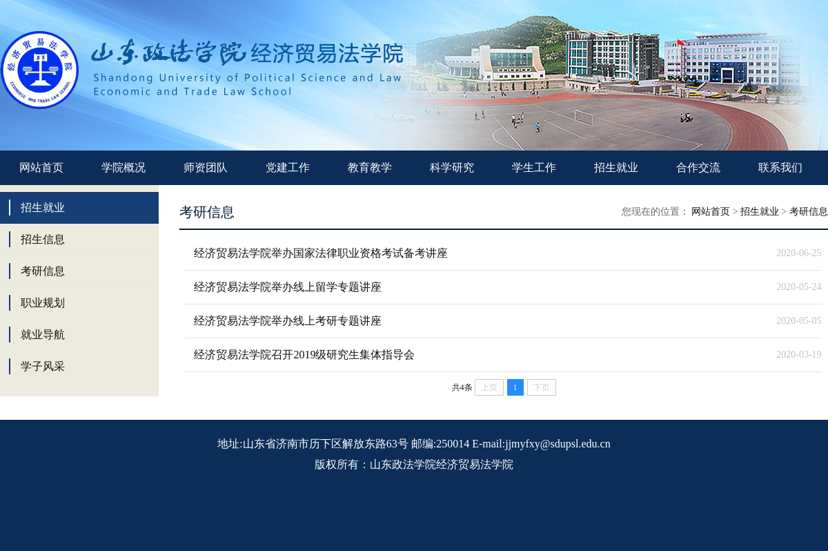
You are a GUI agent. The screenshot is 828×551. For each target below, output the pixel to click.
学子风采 (43, 366)
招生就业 (616, 167)
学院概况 (123, 167)
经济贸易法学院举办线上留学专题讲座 (288, 287)
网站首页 (41, 167)
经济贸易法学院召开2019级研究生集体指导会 (304, 354)
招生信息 (43, 239)
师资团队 (206, 167)
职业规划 (43, 303)
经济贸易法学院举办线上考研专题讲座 (288, 321)
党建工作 (288, 167)
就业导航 (43, 334)
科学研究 (452, 167)
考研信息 (43, 271)
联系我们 (780, 167)
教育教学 (370, 167)
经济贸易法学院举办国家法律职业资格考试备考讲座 (321, 253)
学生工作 (534, 167)
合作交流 (698, 167)
